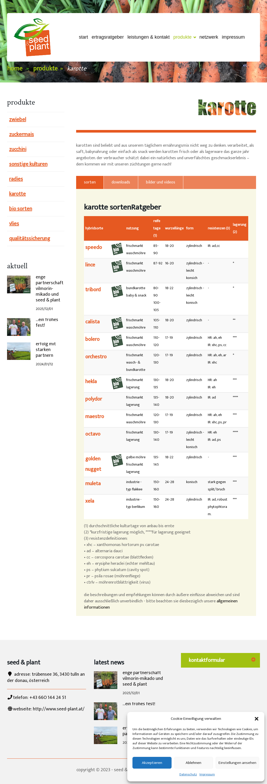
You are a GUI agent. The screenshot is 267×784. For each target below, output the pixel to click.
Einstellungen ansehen (237, 762)
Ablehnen (193, 762)
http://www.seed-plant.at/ (58, 709)
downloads (121, 182)
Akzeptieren (152, 762)
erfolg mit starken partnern (46, 349)
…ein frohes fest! (47, 322)
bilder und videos (160, 182)
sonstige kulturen (28, 164)
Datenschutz (188, 774)
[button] (256, 718)
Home (14, 68)
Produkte (184, 37)
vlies (14, 223)
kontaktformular (207, 660)
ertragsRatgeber (108, 37)
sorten (90, 182)
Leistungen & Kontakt (149, 37)
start (83, 37)
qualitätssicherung (29, 238)
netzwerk (208, 37)
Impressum (207, 774)
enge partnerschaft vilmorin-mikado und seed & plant (49, 288)
